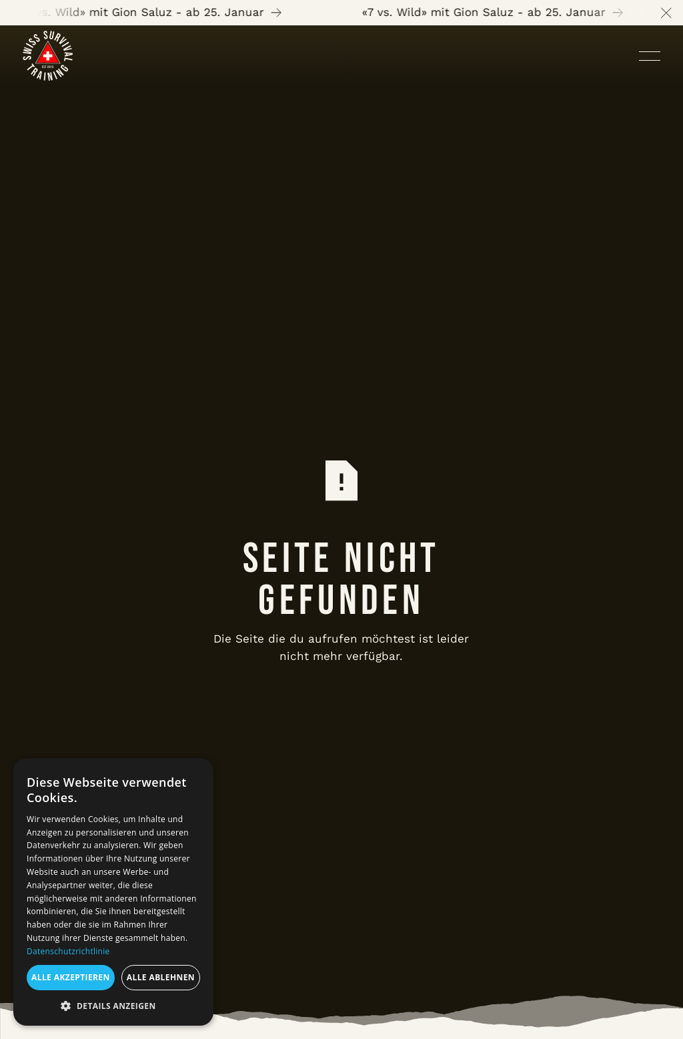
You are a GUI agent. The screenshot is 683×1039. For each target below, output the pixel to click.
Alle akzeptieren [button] (70, 977)
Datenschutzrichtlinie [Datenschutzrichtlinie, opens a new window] (68, 951)
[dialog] (113, 892)
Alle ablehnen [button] (161, 977)
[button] (666, 12)
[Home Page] (48, 55)
